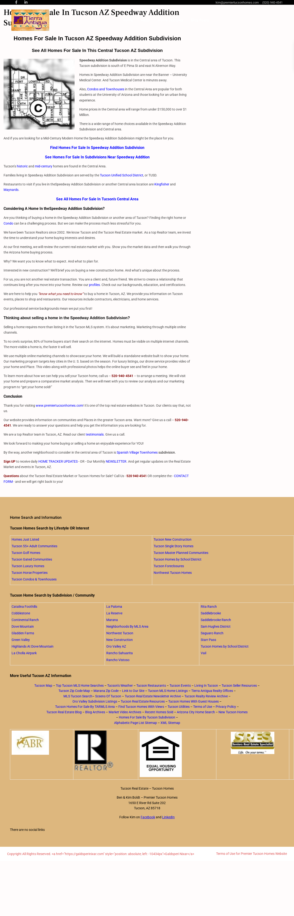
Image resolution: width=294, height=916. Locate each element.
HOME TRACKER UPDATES (58, 461)
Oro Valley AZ (116, 646)
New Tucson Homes (233, 712)
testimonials (95, 434)
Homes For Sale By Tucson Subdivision (147, 717)
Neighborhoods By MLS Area (127, 626)
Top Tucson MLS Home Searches (80, 685)
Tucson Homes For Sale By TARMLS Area (85, 707)
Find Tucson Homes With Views (141, 707)
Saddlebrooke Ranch (216, 620)
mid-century (43, 166)
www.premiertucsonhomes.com (59, 405)
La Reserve (114, 613)
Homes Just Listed (25, 539)
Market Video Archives (125, 712)
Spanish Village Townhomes (137, 452)
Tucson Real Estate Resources (143, 701)
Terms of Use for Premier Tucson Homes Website (251, 854)
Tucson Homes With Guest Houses (193, 701)
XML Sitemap (170, 723)
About (145, 20)
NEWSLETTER (116, 461)
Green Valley (21, 640)
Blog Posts (200, 20)
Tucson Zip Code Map (74, 691)
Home (128, 20)
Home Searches (170, 20)
